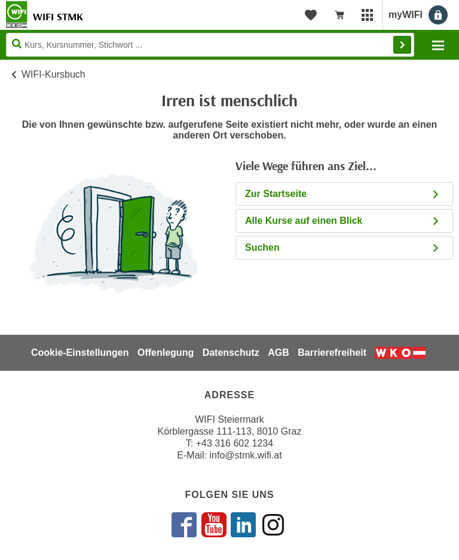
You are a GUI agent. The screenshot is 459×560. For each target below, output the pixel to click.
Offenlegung (165, 352)
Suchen (342, 247)
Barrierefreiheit (332, 352)
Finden (402, 45)
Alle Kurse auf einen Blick (342, 221)
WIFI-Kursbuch (53, 74)
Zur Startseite (342, 194)
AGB (278, 352)
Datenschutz (231, 352)
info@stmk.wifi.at (246, 455)
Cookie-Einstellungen (80, 352)
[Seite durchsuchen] (210, 45)
